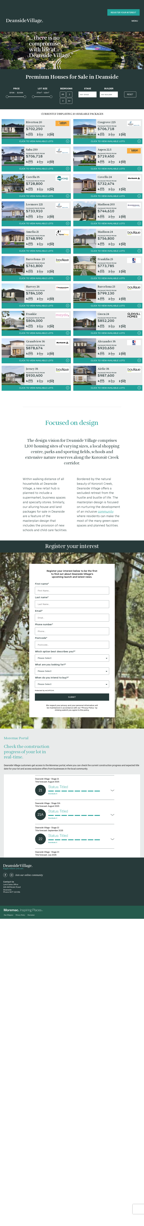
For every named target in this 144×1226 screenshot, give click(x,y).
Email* (39, 611)
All (63, 94)
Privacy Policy (20, 915)
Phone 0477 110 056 (11, 892)
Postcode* (41, 638)
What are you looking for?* (50, 664)
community (105, 511)
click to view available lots (44, 141)
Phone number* (44, 624)
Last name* (42, 597)
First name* (42, 584)
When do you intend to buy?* (52, 677)
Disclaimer (31, 915)
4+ (69, 100)
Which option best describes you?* (55, 651)
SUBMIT (72, 697)
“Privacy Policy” (87, 708)
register (123, 12)
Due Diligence (8, 915)
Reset (130, 94)
